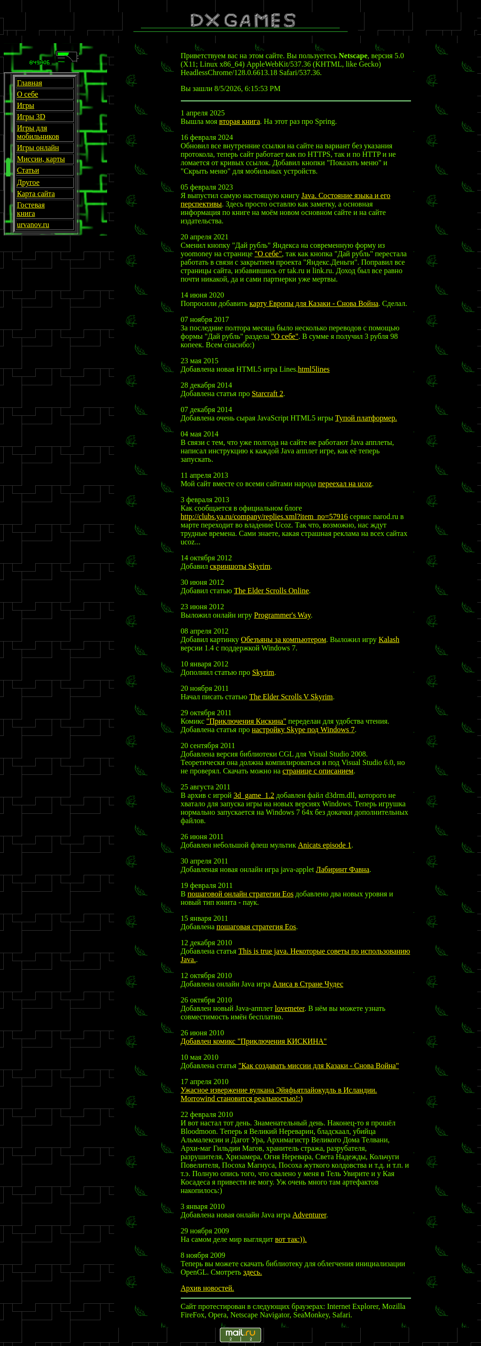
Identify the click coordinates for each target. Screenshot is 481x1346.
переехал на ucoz (345, 484)
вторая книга (239, 121)
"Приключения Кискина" (246, 721)
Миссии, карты (41, 159)
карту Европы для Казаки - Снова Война (314, 303)
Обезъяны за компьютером (283, 639)
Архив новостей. (207, 1288)
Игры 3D (31, 117)
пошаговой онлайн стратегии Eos (240, 894)
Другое (28, 182)
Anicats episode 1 (324, 845)
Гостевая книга (31, 209)
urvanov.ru (33, 225)
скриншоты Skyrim (240, 566)
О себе (27, 94)
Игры (25, 105)
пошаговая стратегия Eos (256, 927)
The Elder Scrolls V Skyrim (291, 697)
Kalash (389, 639)
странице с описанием (317, 771)
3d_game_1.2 (253, 795)
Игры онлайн (38, 148)
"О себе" (268, 254)
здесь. (252, 1272)
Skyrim (263, 672)
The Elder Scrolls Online (271, 591)
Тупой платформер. (366, 418)
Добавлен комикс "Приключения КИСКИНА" (254, 1041)
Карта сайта (36, 194)
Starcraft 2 (267, 394)
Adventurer (309, 1215)
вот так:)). (291, 1239)
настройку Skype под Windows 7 (303, 730)
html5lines (314, 369)
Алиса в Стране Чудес (307, 984)
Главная (29, 83)
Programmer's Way (282, 615)
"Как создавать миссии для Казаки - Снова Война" (318, 1066)
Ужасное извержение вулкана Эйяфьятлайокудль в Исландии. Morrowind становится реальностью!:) (279, 1094)
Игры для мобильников (38, 132)
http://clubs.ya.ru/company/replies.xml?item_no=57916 (264, 516)
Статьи (28, 170)
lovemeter (289, 1008)
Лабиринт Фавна (343, 869)
